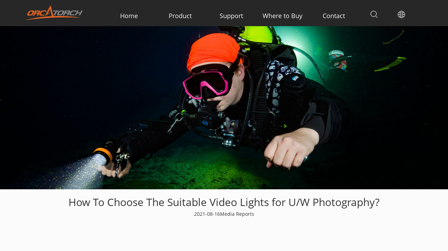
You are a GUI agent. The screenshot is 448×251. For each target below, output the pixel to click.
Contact (334, 16)
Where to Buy (282, 16)
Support (231, 16)
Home (129, 16)
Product (180, 16)
